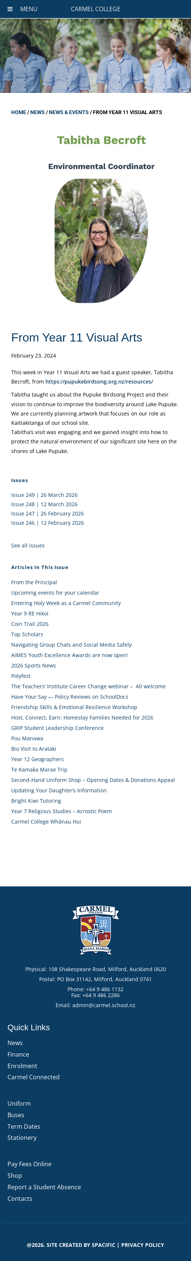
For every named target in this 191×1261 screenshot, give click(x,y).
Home (18, 112)
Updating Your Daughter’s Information (59, 790)
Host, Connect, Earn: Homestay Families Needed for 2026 (82, 717)
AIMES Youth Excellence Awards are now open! (69, 655)
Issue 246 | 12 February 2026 (47, 522)
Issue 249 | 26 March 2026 (44, 494)
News (37, 112)
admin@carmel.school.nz (103, 1005)
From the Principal (34, 582)
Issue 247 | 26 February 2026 (47, 513)
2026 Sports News (33, 665)
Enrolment (22, 1066)
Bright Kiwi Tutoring (36, 800)
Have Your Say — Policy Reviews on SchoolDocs (69, 696)
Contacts (19, 1198)
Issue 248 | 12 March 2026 (44, 504)
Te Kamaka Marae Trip (39, 769)
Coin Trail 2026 (29, 623)
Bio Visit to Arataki (33, 748)
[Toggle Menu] (10, 9)
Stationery (22, 1138)
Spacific (103, 1244)
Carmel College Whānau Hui (46, 821)
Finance (18, 1054)
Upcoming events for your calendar (55, 592)
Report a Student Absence (44, 1187)
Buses (15, 1115)
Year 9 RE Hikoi (29, 613)
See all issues (28, 545)
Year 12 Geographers (37, 759)
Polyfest (21, 675)
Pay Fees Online (29, 1164)
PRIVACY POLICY (142, 1244)
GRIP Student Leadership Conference (57, 727)
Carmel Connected (33, 1077)
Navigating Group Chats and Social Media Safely (71, 644)
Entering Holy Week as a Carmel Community (66, 603)
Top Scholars (27, 634)
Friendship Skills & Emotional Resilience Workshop (74, 707)
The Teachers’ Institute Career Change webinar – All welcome (88, 686)
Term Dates (23, 1126)
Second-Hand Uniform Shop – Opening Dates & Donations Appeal (93, 779)
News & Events (69, 112)
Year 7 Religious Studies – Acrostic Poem (61, 811)
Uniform (19, 1103)
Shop (14, 1175)
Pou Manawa (27, 738)
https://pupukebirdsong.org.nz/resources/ (99, 381)
